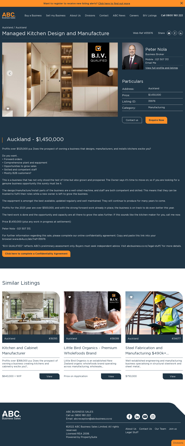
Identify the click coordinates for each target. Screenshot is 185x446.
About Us (130, 428)
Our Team (160, 428)
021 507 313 (162, 59)
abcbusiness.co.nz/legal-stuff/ (144, 246)
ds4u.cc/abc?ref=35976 (32, 239)
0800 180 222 (83, 415)
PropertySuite (89, 437)
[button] (75, 15)
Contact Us (145, 428)
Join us (173, 428)
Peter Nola (156, 49)
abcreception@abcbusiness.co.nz (93, 418)
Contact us (132, 120)
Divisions (178, 443)
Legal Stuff (131, 432)
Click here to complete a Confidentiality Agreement (36, 254)
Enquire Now (156, 120)
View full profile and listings (161, 68)
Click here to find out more (114, 3)
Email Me (150, 62)
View (49, 376)
